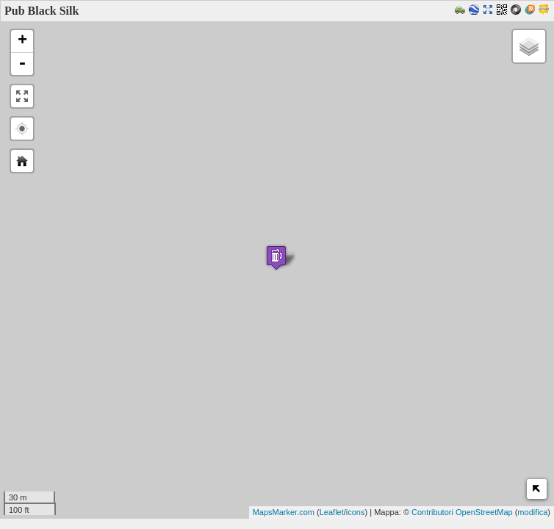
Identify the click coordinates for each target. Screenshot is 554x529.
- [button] (22, 64)
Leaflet (332, 512)
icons (355, 512)
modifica (532, 512)
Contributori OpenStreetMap (462, 512)
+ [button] (22, 41)
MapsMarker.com (283, 512)
